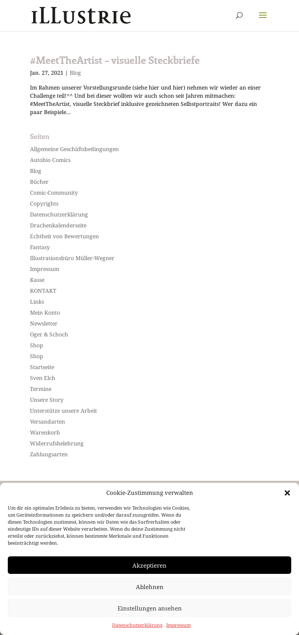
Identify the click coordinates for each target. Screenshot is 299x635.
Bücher (39, 181)
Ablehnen (150, 587)
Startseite (42, 367)
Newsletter (44, 323)
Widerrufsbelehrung (57, 443)
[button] (287, 493)
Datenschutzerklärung (137, 625)
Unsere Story (46, 399)
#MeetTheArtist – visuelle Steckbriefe (115, 60)
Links (37, 301)
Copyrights (44, 203)
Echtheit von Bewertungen (64, 236)
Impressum (178, 625)
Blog (75, 72)
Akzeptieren (149, 565)
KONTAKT (43, 290)
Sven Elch (42, 378)
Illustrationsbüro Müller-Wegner (72, 258)
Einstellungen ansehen (150, 608)
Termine (40, 388)
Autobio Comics (50, 160)
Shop (36, 345)
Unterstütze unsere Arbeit (63, 410)
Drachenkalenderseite (58, 225)
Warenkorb (45, 432)
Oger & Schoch (49, 334)
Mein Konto (45, 312)
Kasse (37, 279)
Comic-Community (54, 192)
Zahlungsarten (49, 454)
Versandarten (47, 421)
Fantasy (40, 247)
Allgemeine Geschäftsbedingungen (74, 149)
